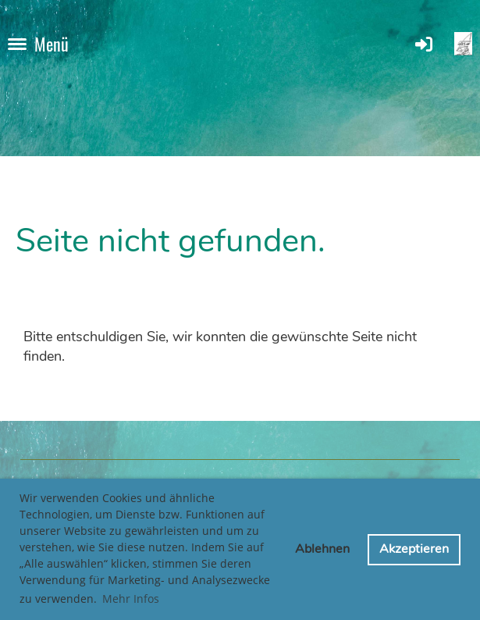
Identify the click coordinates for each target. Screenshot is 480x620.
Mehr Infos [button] (130, 598)
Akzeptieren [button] (414, 549)
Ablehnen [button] (322, 549)
